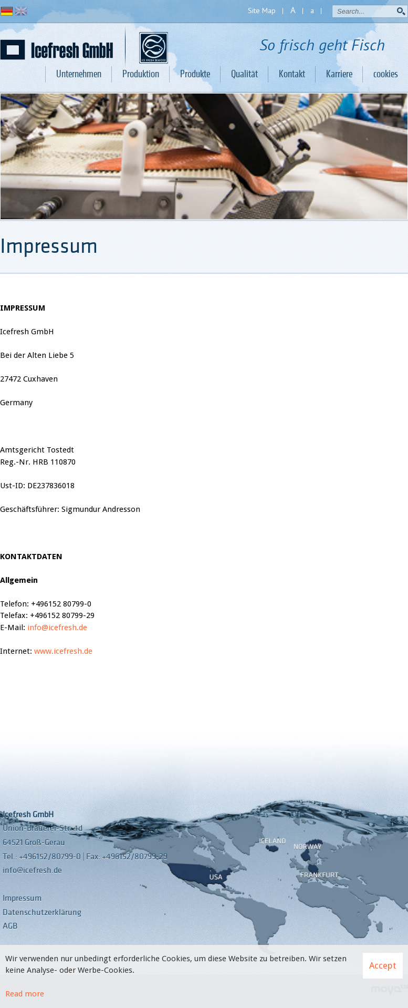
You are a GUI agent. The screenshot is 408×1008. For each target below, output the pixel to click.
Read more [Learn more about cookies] (24, 994)
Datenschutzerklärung (42, 912)
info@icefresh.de (57, 627)
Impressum (22, 898)
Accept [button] (382, 965)
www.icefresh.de (63, 651)
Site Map (262, 10)
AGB (10, 926)
